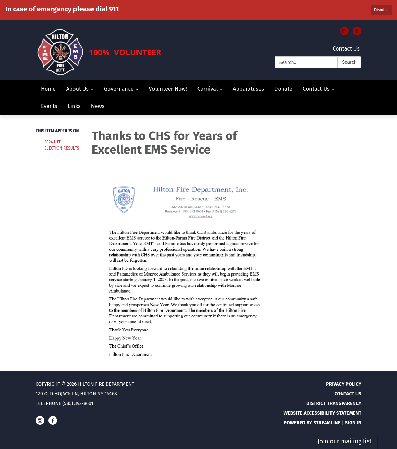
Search (349, 62)
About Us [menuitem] (77, 89)
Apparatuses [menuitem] (248, 89)
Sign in (353, 423)
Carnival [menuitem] (207, 89)
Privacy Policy (343, 384)
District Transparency (333, 403)
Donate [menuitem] (283, 89)
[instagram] (344, 33)
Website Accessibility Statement (322, 413)
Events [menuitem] (49, 106)
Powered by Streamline (312, 423)
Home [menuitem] (48, 89)
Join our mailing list (345, 441)
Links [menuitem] (74, 106)
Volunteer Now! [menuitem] (168, 89)
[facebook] (357, 33)
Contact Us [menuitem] (316, 89)
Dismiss (381, 10)
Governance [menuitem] (119, 89)
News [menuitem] (98, 106)
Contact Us (346, 48)
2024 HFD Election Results (61, 145)
